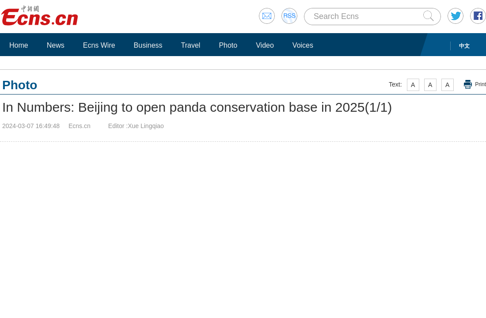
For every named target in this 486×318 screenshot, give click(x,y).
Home (18, 45)
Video (265, 45)
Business (148, 45)
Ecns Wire (99, 45)
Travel (191, 45)
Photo (228, 45)
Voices (302, 45)
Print (480, 84)
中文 (464, 46)
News (56, 45)
